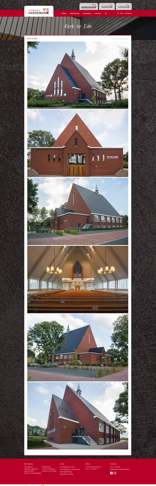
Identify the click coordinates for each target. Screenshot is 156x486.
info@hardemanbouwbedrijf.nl (120, 469)
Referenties (74, 13)
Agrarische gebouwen (31, 469)
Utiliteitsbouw (46, 467)
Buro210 (129, 482)
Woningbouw (28, 467)
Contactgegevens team (67, 467)
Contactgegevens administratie (70, 469)
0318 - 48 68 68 (126, 13)
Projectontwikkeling (48, 469)
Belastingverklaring (66, 472)
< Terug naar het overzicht (119, 39)
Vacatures (87, 13)
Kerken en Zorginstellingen (32, 473)
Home (63, 13)
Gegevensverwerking (66, 474)
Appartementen (29, 471)
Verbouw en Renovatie (49, 471)
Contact (98, 13)
